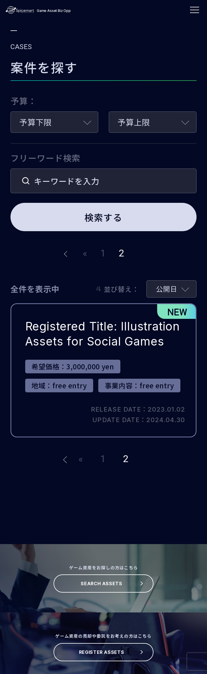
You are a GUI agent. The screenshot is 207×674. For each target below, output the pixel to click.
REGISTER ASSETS (101, 652)
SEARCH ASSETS (101, 583)
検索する (103, 217)
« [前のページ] (85, 253)
